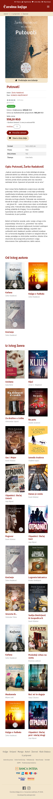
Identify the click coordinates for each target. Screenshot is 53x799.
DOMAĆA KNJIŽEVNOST (19, 95)
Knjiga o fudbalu (36, 294)
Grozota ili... (11, 614)
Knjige (5, 752)
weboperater (31, 795)
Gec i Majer (10, 457)
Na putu (32, 419)
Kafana (8, 292)
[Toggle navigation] (48, 6)
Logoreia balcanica (37, 577)
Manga (21, 752)
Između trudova (36, 457)
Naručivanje (39, 760)
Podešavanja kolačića (29, 763)
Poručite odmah (17, 133)
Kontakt (47, 760)
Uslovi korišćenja (19, 760)
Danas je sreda (35, 494)
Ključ (30, 382)
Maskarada (10, 694)
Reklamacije (30, 760)
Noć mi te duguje (36, 694)
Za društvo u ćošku (14, 418)
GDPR (19, 763)
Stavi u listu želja (18, 138)
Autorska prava (8, 760)
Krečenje (9, 332)
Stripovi (13, 752)
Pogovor (9, 536)
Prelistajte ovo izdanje (26, 80)
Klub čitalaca (44, 752)
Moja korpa (46, 2)
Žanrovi (25, 14)
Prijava (17, 2)
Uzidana (9, 382)
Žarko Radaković (18, 93)
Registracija (26, 2)
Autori (6, 14)
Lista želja (36, 2)
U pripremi (15, 14)
